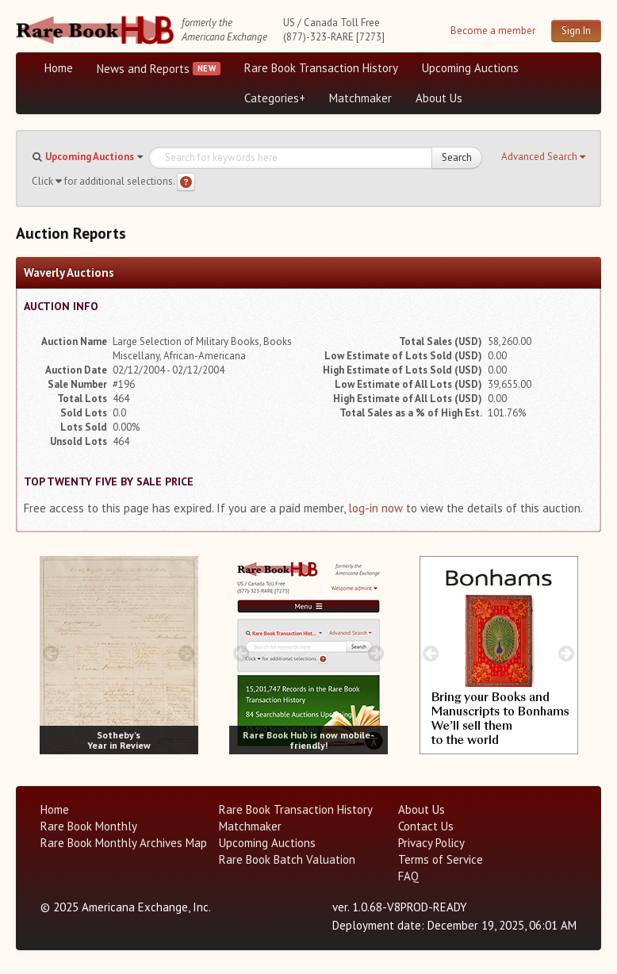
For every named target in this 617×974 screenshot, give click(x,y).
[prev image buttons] (51, 653)
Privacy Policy (431, 842)
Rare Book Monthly (88, 826)
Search (457, 157)
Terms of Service (440, 859)
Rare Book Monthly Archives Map (123, 842)
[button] (543, 157)
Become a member (492, 30)
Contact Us (426, 826)
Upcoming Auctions (470, 67)
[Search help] (186, 182)
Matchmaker (360, 97)
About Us (439, 97)
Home (58, 67)
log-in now (375, 508)
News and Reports (143, 68)
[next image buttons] (185, 653)
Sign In (576, 30)
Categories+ (274, 97)
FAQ (408, 876)
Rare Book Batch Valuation (287, 859)
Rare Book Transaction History (321, 67)
